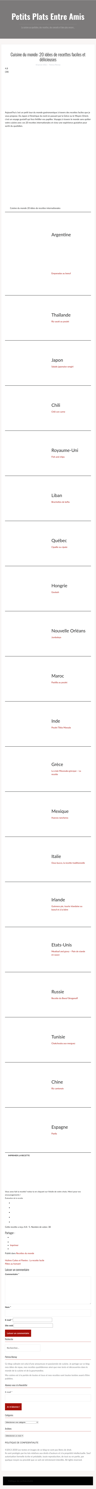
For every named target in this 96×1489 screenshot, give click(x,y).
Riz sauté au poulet (60, 321)
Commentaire (12, 1274)
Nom (8, 1307)
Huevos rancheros (60, 817)
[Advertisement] (48, 92)
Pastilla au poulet (59, 682)
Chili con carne (58, 411)
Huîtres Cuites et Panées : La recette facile (24, 1260)
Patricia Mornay (54, 65)
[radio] (50, 1202)
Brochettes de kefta (61, 502)
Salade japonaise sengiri (63, 366)
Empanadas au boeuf (61, 273)
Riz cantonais (58, 1088)
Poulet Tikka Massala (61, 727)
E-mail (8, 1320)
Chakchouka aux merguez (63, 1043)
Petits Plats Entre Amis (48, 16)
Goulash (55, 592)
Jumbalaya (56, 637)
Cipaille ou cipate (59, 547)
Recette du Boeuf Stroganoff (65, 998)
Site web (9, 1325)
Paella (54, 1133)
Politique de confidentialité (20, 1481)
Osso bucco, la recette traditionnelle (68, 863)
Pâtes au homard (12, 1263)
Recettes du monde (25, 1253)
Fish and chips (58, 457)
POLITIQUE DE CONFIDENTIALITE (21, 1442)
